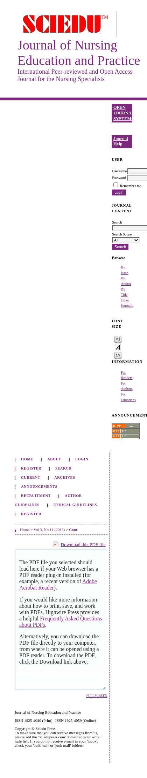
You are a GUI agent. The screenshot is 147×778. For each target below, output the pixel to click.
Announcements (39, 486)
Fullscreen (96, 696)
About (54, 459)
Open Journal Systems (122, 113)
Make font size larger (117, 355)
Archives (64, 477)
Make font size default (117, 347)
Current (30, 477)
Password (119, 178)
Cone (73, 529)
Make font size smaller (117, 339)
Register (31, 468)
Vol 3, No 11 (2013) (49, 529)
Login (81, 459)
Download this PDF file (83, 544)
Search (63, 468)
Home (27, 459)
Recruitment (36, 496)
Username (119, 171)
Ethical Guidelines (75, 505)
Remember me (130, 186)
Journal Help (120, 141)
